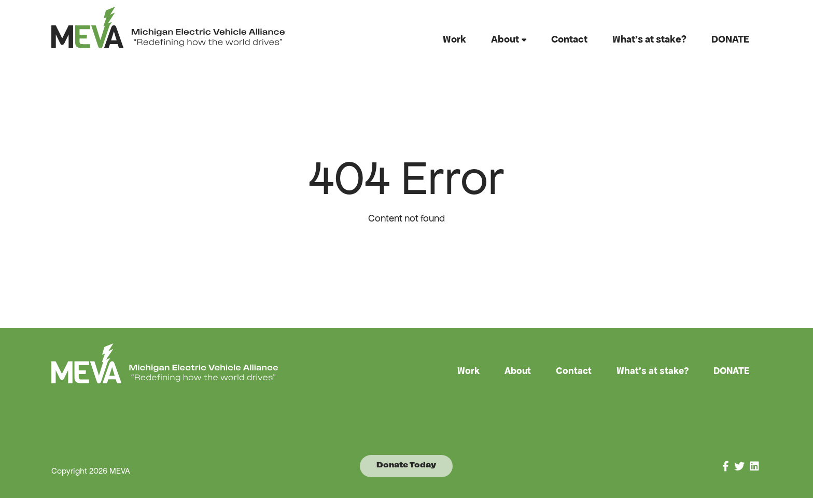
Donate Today (406, 465)
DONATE (730, 39)
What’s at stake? (649, 39)
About (505, 39)
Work (454, 39)
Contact (569, 39)
